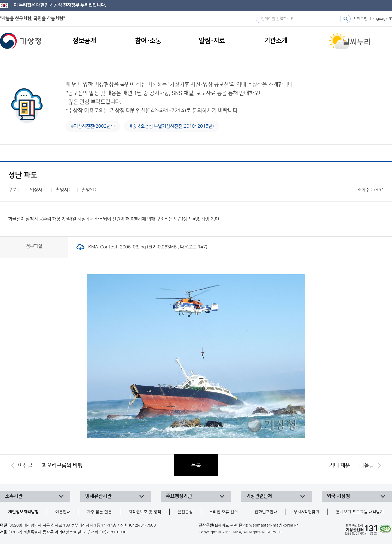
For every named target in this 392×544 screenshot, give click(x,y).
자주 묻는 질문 (99, 512)
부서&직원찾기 (306, 512)
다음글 (366, 465)
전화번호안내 (266, 512)
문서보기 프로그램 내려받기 (360, 512)
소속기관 (13, 496)
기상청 (20, 41)
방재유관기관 (98, 496)
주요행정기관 (179, 496)
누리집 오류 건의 (223, 512)
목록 (196, 465)
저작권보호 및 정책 (144, 512)
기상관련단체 (259, 496)
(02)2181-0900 (112, 532)
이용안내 (63, 512)
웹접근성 (185, 512)
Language (379, 19)
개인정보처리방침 (23, 512)
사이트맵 (360, 19)
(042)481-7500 (142, 525)
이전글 (25, 465)
